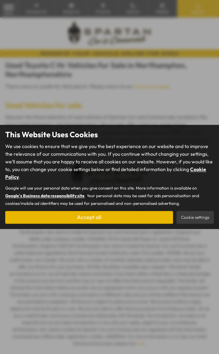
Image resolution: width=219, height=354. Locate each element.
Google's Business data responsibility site (45, 196)
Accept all (89, 217)
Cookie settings (195, 217)
